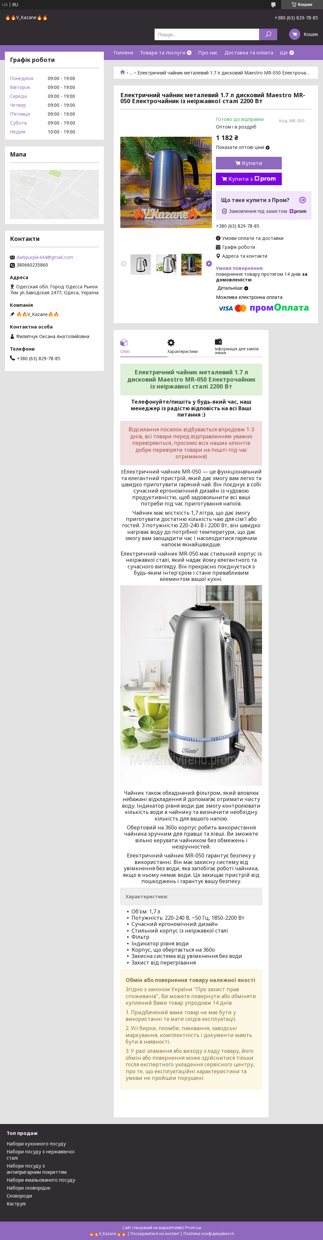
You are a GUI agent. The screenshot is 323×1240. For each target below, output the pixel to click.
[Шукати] (268, 34)
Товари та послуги (162, 52)
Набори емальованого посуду (41, 1180)
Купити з (252, 179)
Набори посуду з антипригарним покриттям (37, 1169)
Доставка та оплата (248, 52)
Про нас (208, 52)
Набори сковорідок (28, 1188)
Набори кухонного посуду (36, 1143)
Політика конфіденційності (209, 1233)
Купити (252, 163)
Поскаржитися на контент (155, 1233)
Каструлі (16, 1203)
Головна (123, 52)
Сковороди (19, 1196)
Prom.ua (193, 1227)
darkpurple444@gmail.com (44, 257)
